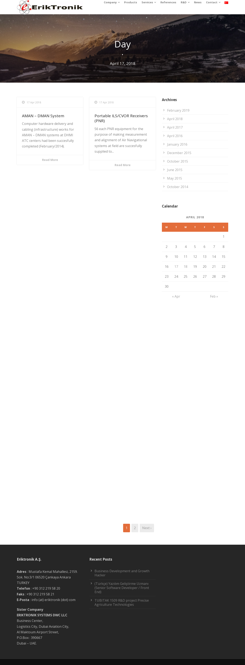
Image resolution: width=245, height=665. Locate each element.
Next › (147, 528)
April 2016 (175, 136)
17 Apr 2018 (34, 102)
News (197, 2)
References (168, 2)
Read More (50, 160)
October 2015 (177, 161)
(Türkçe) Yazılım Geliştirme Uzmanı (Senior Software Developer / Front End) (122, 587)
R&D (184, 2)
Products (130, 2)
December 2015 (179, 153)
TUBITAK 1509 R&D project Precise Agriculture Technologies (122, 602)
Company (110, 2)
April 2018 (175, 119)
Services (147, 2)
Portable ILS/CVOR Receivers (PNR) (121, 118)
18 (185, 266)
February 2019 (178, 110)
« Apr (176, 296)
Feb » (214, 296)
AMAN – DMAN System (43, 115)
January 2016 (177, 144)
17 (176, 266)
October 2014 (177, 187)
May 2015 (174, 178)
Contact (211, 2)
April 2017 (175, 127)
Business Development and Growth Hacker (122, 573)
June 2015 (174, 170)
